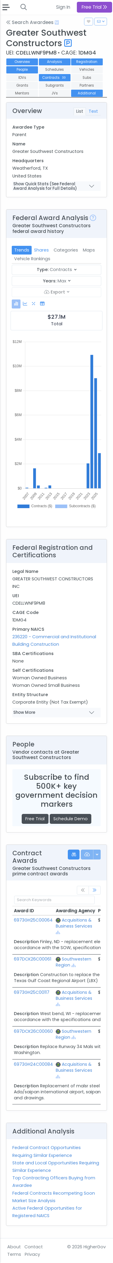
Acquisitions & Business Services (74, 923)
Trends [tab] (21, 250)
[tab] (16, 303)
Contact (33, 1247)
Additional (87, 93)
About (14, 1247)
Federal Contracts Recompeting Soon (53, 1193)
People (22, 69)
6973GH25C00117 (31, 992)
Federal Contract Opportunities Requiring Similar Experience (46, 1151)
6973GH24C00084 (33, 1064)
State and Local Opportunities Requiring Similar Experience (55, 1166)
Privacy (32, 1254)
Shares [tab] (41, 250)
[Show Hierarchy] (58, 932)
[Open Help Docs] (57, 22)
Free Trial (35, 819)
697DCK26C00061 (32, 959)
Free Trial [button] (94, 7)
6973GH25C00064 (33, 920)
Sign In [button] (63, 7)
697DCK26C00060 (33, 1031)
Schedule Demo (70, 819)
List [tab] (79, 111)
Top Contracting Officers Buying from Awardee (53, 1181)
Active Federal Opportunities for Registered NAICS (47, 1212)
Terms (14, 1254)
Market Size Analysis (33, 1201)
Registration (86, 61)
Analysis (54, 61)
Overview (22, 61)
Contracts (54, 77)
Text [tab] (93, 111)
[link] (95, 890)
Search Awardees (30, 22)
